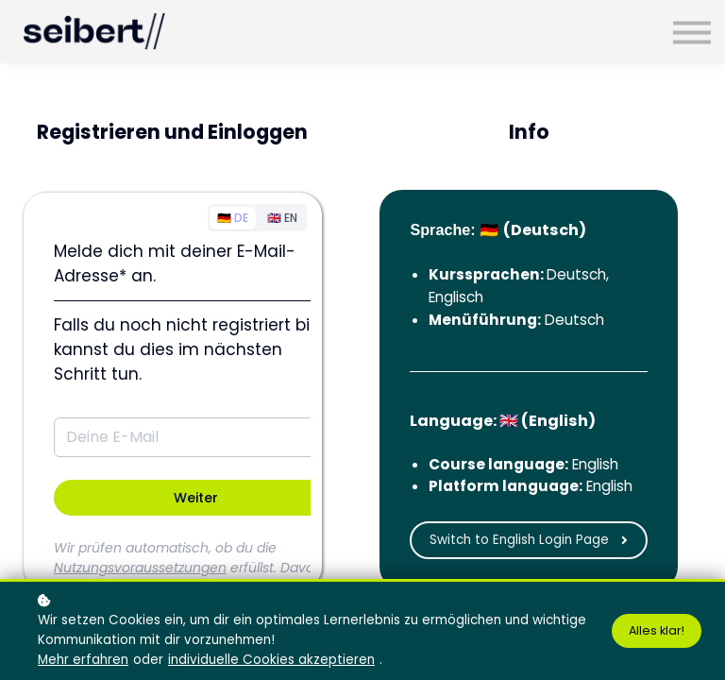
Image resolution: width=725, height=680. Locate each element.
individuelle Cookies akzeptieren (271, 660)
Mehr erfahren (83, 660)
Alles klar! (656, 630)
